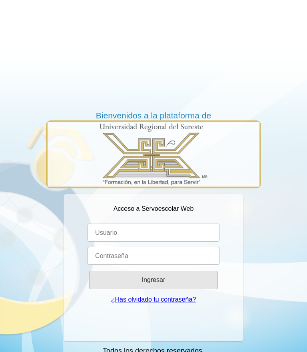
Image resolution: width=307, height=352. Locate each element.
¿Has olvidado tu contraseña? (153, 299)
